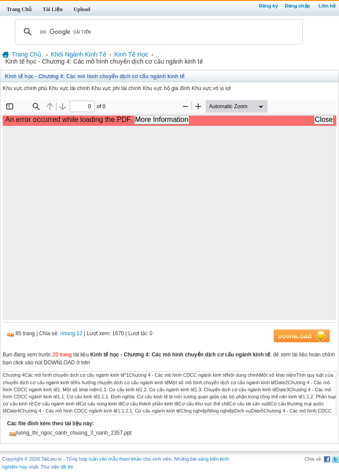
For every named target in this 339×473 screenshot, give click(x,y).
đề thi (67, 466)
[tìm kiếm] (157, 31)
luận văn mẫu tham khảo (115, 459)
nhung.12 (71, 333)
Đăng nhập (297, 5)
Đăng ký (268, 5)
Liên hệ (327, 5)
